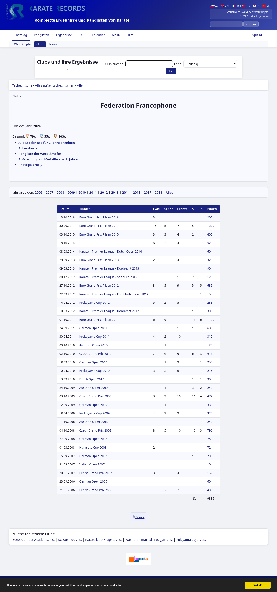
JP (256, 6)
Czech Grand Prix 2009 (95, 396)
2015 (136, 192)
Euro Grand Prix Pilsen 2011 (99, 320)
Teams (52, 44)
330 (210, 405)
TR (246, 6)
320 (210, 260)
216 (210, 371)
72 (209, 447)
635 (210, 285)
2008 (60, 192)
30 (209, 311)
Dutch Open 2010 (91, 379)
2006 (38, 192)
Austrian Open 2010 (93, 345)
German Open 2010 (93, 362)
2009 (71, 192)
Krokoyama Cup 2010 (94, 371)
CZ (214, 6)
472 (210, 396)
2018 (158, 192)
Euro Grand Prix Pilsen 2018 (99, 217)
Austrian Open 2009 (93, 388)
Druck (139, 517)
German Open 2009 (93, 405)
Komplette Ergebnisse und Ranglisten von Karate (82, 20)
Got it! (257, 585)
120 (210, 277)
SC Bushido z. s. (70, 539)
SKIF (81, 35)
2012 (104, 192)
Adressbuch (27, 148)
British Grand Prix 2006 (95, 490)
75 (209, 439)
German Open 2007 (93, 456)
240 (210, 388)
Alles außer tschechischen (54, 85)
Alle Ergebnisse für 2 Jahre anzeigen (46, 142)
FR (235, 6)
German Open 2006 (93, 481)
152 (210, 473)
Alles (169, 192)
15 (209, 294)
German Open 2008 (93, 439)
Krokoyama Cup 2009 (94, 413)
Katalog (21, 35)
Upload (257, 35)
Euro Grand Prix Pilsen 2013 (99, 260)
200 (210, 217)
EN (225, 6)
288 (210, 302)
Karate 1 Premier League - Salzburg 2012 (108, 277)
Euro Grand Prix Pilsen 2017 (99, 226)
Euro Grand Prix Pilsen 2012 (99, 285)
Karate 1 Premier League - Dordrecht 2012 (109, 311)
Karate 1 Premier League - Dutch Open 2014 (110, 251)
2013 (115, 192)
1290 (210, 226)
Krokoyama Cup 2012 (94, 302)
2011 (93, 192)
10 (209, 464)
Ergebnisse (63, 35)
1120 (210, 320)
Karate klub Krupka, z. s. (103, 539)
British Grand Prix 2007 (95, 473)
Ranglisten (41, 35)
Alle (80, 85)
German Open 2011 (93, 328)
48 (209, 490)
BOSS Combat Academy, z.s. (33, 539)
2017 (147, 192)
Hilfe (130, 35)
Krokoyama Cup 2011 (94, 336)
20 (209, 456)
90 (209, 268)
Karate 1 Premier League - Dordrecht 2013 (109, 268)
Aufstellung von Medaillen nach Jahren (48, 159)
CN (266, 6)
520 (210, 243)
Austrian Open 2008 (93, 422)
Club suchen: (139, 64)
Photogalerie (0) (30, 164)
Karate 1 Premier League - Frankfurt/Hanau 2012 (113, 294)
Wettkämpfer (23, 44)
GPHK (115, 35)
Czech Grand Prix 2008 (95, 430)
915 (210, 353)
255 (210, 362)
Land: (205, 64)
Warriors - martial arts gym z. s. (149, 539)
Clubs (40, 44)
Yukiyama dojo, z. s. (191, 539)
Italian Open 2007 (92, 464)
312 (210, 336)
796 (210, 430)
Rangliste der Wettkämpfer (39, 153)
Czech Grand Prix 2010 (95, 353)
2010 (82, 192)
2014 (125, 192)
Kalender (98, 35)
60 (209, 251)
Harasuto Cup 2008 (92, 447)
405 (210, 234)
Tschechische (22, 85)
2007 (49, 192)
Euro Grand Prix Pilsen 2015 (99, 234)
